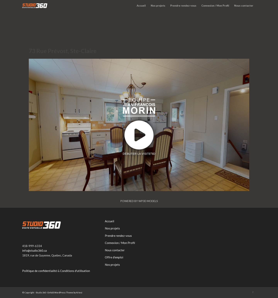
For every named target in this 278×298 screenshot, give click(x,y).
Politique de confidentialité (39, 271)
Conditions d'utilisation (75, 271)
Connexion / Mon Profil (120, 243)
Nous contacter (115, 250)
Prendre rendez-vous (118, 235)
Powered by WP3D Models (139, 201)
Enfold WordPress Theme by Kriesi (64, 292)
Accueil (109, 221)
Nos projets (112, 228)
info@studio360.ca (34, 250)
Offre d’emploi (114, 257)
